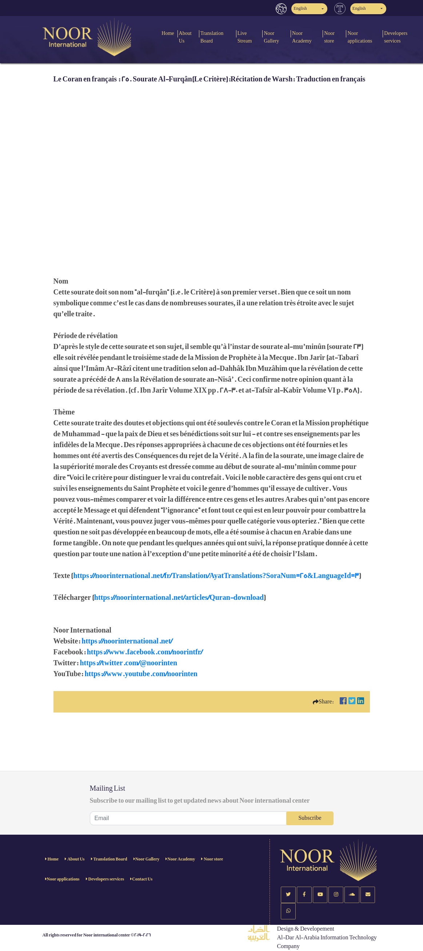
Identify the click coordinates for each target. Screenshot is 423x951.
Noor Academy (302, 37)
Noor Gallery (271, 37)
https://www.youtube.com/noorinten (140, 674)
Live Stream (245, 37)
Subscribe (309, 818)
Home (167, 33)
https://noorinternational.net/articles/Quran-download (179, 598)
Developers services (106, 879)
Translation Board (211, 37)
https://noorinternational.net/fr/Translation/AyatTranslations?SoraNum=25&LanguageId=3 (216, 576)
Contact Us (142, 879)
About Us (185, 37)
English (300, 8)
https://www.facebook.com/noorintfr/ (145, 652)
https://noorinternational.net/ (126, 641)
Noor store (329, 37)
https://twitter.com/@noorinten (128, 663)
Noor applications (359, 37)
